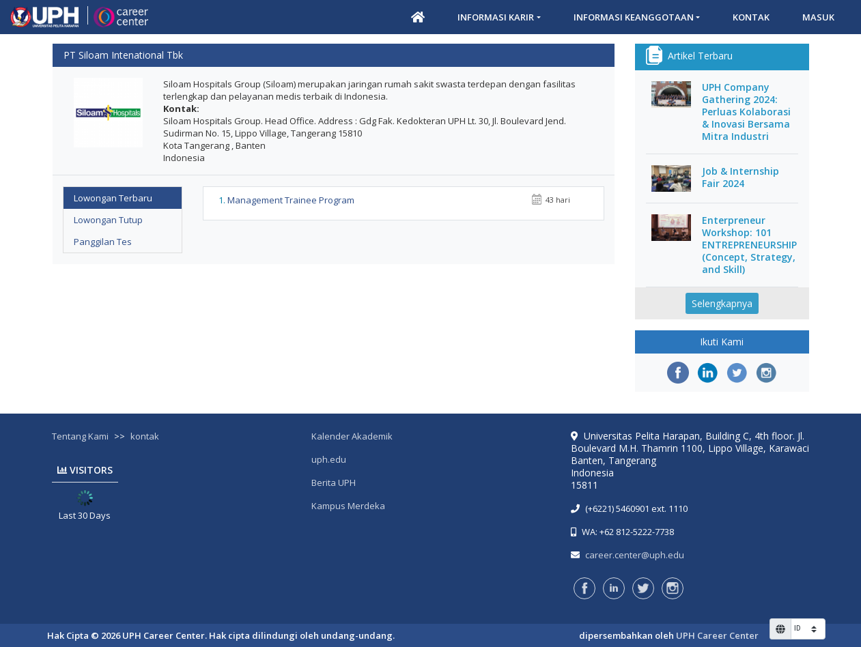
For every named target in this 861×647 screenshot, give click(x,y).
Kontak (751, 17)
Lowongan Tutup (108, 220)
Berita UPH (333, 482)
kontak (144, 436)
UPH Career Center (717, 635)
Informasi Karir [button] (495, 17)
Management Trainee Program (290, 200)
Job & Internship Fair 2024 (740, 177)
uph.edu (328, 459)
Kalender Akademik (352, 436)
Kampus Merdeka (348, 506)
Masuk (818, 17)
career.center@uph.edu (634, 555)
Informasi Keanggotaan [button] (634, 17)
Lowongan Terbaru (113, 198)
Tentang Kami (80, 436)
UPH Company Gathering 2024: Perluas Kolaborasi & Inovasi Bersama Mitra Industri (746, 112)
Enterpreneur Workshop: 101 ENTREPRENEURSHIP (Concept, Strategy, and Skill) (749, 245)
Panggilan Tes (103, 241)
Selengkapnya (722, 303)
